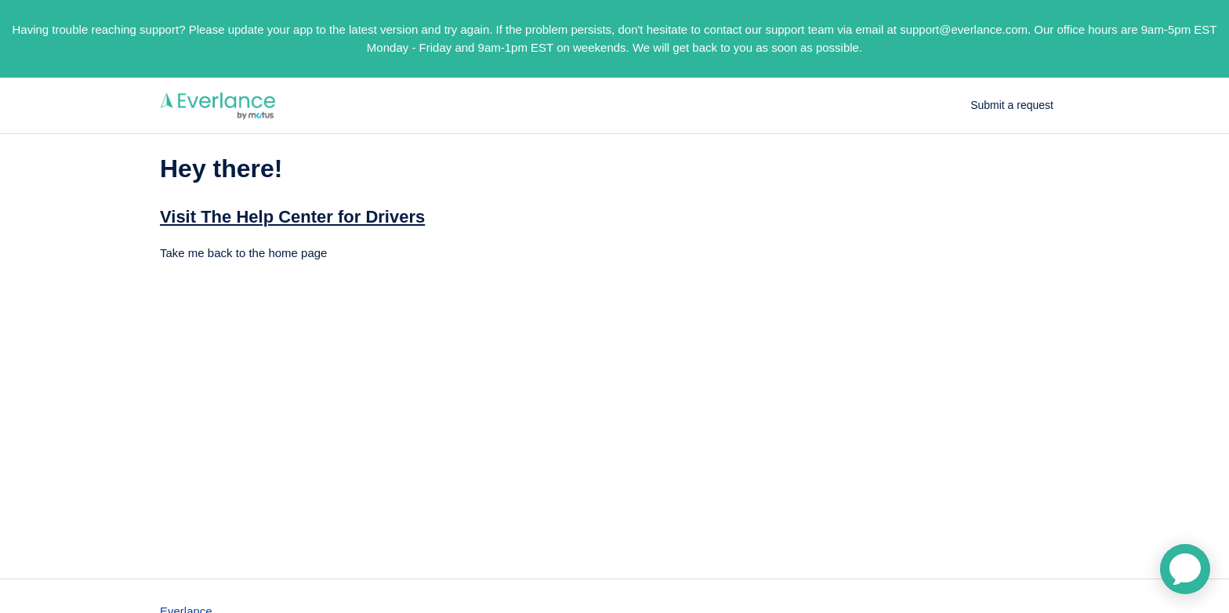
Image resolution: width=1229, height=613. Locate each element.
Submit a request (1011, 105)
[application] (1185, 569)
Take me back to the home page (243, 252)
